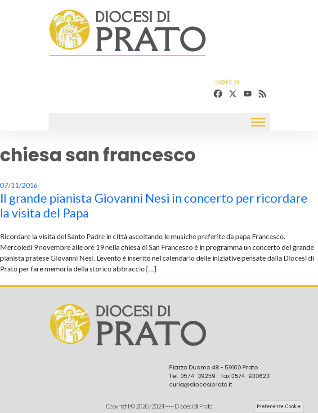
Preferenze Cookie (279, 406)
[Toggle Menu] (258, 122)
